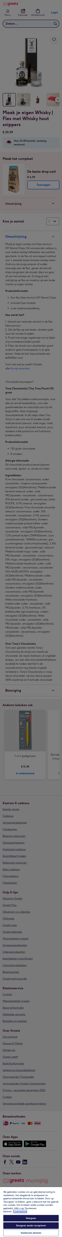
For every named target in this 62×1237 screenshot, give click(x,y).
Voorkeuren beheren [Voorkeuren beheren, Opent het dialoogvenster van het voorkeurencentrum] (31, 1233)
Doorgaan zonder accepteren (31, 1225)
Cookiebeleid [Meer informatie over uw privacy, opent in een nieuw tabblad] (20, 1211)
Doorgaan (31, 1218)
